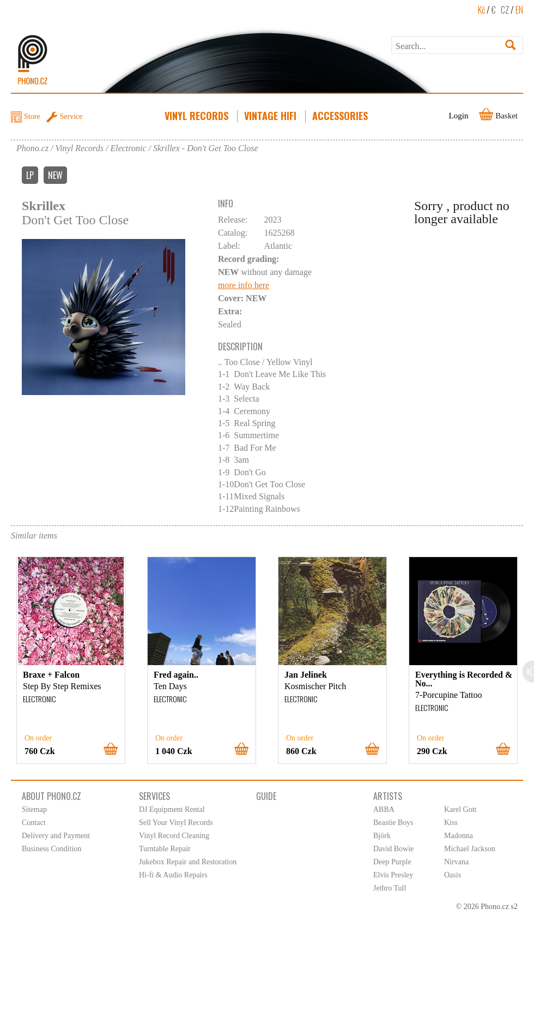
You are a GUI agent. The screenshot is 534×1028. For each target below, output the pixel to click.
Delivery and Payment (56, 836)
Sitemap (34, 809)
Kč (481, 9)
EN (519, 9)
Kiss (451, 822)
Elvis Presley (393, 875)
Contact (34, 822)
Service (71, 116)
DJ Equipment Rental (172, 809)
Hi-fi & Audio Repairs (173, 875)
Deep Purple (392, 862)
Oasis (452, 875)
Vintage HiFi (271, 116)
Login (459, 115)
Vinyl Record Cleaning (174, 836)
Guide (266, 796)
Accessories (341, 116)
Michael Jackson (469, 849)
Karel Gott (460, 809)
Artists (387, 796)
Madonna (458, 836)
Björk (382, 836)
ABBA (384, 809)
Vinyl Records (197, 116)
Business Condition (51, 849)
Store (32, 116)
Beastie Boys (393, 822)
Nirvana (456, 862)
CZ (505, 9)
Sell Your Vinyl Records (176, 822)
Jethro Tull (389, 888)
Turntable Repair (165, 849)
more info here (243, 285)
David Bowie (393, 849)
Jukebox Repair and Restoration (187, 862)
